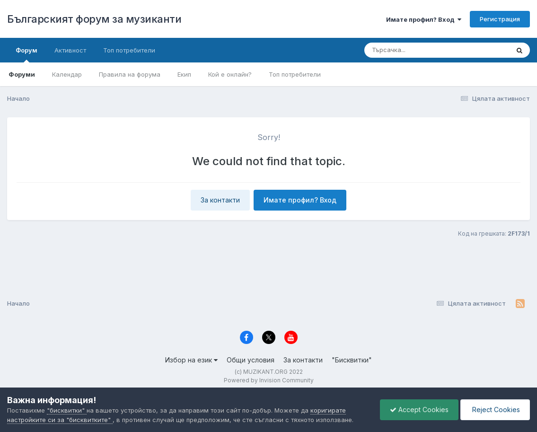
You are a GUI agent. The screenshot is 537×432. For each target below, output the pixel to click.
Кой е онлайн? (230, 74)
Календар (67, 74)
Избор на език (191, 360)
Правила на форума (129, 74)
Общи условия (250, 360)
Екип (184, 74)
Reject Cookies (495, 410)
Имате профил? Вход (423, 19)
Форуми (22, 74)
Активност (70, 50)
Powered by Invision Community (269, 380)
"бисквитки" (67, 410)
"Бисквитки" (352, 360)
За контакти (220, 200)
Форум (26, 54)
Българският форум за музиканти (94, 19)
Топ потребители (295, 74)
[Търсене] (411, 50)
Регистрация (500, 19)
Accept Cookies (419, 410)
